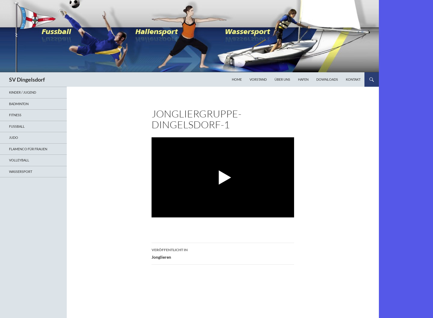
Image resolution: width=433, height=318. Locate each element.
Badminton (19, 104)
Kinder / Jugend (22, 92)
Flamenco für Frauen (28, 149)
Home (237, 79)
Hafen (303, 79)
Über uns (282, 79)
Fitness (15, 115)
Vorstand (258, 79)
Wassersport (20, 171)
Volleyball (19, 160)
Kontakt (353, 79)
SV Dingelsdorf (27, 79)
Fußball (17, 126)
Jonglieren (223, 253)
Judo (13, 137)
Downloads (327, 79)
